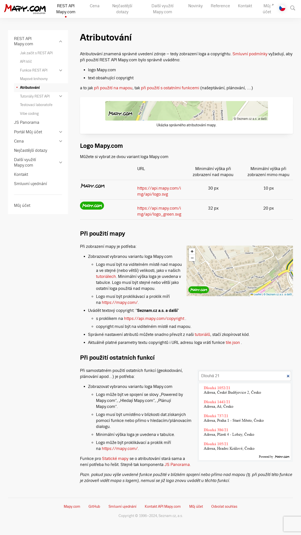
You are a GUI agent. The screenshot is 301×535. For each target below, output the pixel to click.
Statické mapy (116, 458)
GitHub (94, 506)
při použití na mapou (113, 88)
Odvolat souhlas (224, 506)
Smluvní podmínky (250, 54)
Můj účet (196, 506)
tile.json (233, 342)
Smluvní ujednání (122, 506)
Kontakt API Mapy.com (163, 506)
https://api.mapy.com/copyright (154, 318)
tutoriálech (106, 276)
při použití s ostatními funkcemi (170, 88)
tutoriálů (202, 334)
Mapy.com (72, 506)
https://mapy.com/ (120, 302)
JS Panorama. (177, 464)
